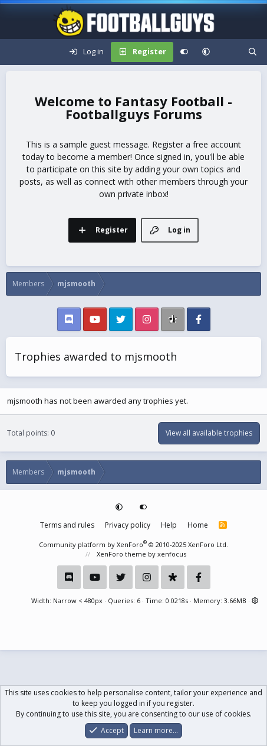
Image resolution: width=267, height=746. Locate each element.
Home (197, 525)
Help (169, 525)
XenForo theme (121, 553)
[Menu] (15, 52)
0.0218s (177, 600)
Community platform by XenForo (133, 544)
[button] (206, 52)
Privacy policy (127, 525)
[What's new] (229, 52)
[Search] (252, 52)
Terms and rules (67, 525)
